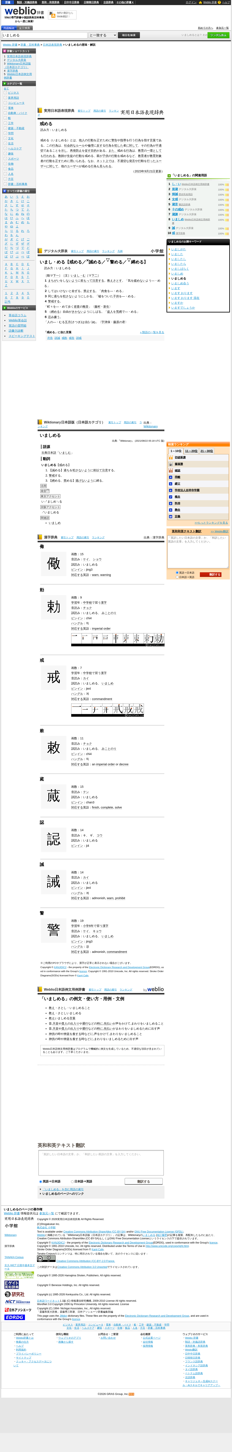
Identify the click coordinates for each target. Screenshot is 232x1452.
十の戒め (178, 209)
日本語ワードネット (48, 1300)
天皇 (56, 1023)
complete (107, 807)
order (107, 628)
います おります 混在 (185, 298)
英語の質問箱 (17, 325)
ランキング (108, 251)
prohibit (120, 898)
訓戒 (79, 338)
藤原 (116, 322)
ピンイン (77, 569)
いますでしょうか (183, 307)
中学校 (87, 602)
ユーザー (73, 166)
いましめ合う (180, 283)
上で (108, 161)
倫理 (91, 145)
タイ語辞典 (191, 1369)
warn (95, 575)
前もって (86, 280)
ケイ (86, 559)
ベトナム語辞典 (194, 1373)
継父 (177, 483)
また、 (112, 150)
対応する (77, 575)
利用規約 (21, 1349)
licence (83, 971)
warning (105, 575)
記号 (8, 302)
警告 (114, 140)
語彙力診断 (16, 330)
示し (64, 150)
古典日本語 (48, 452)
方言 (11, 179)
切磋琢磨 (180, 457)
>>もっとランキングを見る (211, 522)
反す (99, 145)
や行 (138, 161)
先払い (108, 1023)
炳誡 (175, 194)
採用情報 (148, 1345)
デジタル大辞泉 (56, 251)
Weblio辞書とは (25, 1337)
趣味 (11, 153)
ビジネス (13, 92)
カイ (86, 678)
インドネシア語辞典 (196, 1365)
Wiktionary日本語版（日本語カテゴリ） (74, 422)
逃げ (78, 480)
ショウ (97, 559)
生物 (11, 163)
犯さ (75, 470)
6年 (91, 925)
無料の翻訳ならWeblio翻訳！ (65, 14)
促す (88, 150)
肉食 (104, 291)
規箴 (175, 189)
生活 (11, 143)
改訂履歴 (162, 1235)
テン (86, 792)
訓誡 (57, 338)
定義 (177, 516)
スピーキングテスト (22, 336)
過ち (57, 296)
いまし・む (78, 275)
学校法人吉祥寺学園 (187, 490)
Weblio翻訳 (191, 1349)
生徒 (70, 156)
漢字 (104, 602)
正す (99, 140)
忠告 (50, 338)
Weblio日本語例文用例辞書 (64, 989)
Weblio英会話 (18, 320)
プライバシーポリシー (28, 1353)
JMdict (63, 1315)
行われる (49, 156)
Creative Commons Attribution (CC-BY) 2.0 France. (85, 1261)
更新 (158, 171)
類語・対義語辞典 (27, 2)
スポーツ (13, 158)
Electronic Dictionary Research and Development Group (119, 967)
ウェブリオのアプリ (69, 1337)
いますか (177, 302)
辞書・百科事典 (30, 44)
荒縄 (119, 311)
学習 (74, 602)
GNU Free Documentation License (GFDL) (158, 1231)
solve (118, 807)
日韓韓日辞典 (91, 2)
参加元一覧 (222, 27)
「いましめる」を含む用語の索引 (63, 1189)
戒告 (71, 338)
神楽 (67, 1034)
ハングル (77, 623)
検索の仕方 (22, 1341)
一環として (154, 150)
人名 (11, 173)
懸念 (177, 509)
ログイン (191, 2)
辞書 (7, 2)
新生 (106, 306)
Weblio (41, 1235)
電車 (11, 108)
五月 (68, 322)
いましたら (178, 264)
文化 (11, 138)
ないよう (72, 280)
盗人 (110, 311)
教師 (61, 156)
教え (52, 1008)
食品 (11, 168)
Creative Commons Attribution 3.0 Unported (82, 1267)
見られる (105, 166)
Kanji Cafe (83, 975)
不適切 (121, 161)
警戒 (52, 475)
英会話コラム (17, 315)
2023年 (139, 171)
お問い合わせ (108, 1337)
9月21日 (149, 171)
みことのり (109, 613)
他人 (82, 140)
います (175, 288)
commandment (102, 699)
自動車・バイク (17, 113)
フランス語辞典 (194, 1361)
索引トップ (84, 110)
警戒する (54, 301)
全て (6, 88)
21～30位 (207, 451)
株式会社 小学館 (46, 1227)
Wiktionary (150, 426)
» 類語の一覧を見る (152, 332)
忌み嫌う (54, 317)
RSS (131, 1394)
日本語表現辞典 (52, 44)
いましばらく (180, 268)
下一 (56, 275)
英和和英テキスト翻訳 (61, 1145)
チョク (87, 608)
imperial (97, 628)
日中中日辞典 (71, 2)
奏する (76, 1034)
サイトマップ (23, 1357)
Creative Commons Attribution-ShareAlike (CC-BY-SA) (94, 1231)
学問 (11, 133)
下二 (94, 275)
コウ (99, 835)
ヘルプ (226, 2)
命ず (75, 291)
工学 (11, 123)
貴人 (64, 1023)
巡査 (77, 306)
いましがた (178, 249)
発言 (132, 161)
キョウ (97, 931)
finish (95, 807)
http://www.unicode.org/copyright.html (167, 1246)
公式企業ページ (152, 1337)
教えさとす (114, 280)
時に (100, 1023)
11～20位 (191, 451)
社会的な (70, 145)
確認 (177, 470)
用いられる (77, 161)
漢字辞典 (50, 537)
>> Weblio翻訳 (219, 531)
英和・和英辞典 (50, 2)
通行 (85, 1023)
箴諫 (175, 214)
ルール (80, 145)
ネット (101, 161)
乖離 (177, 477)
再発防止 (76, 150)
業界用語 (13, 97)
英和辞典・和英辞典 (196, 1345)
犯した (118, 145)
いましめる (149, 1235)
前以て (97, 470)
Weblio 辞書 (210, 2)
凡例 (120, 251)
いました (177, 254)
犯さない (69, 296)
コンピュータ (16, 102)
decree (123, 764)
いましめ (55, 523)
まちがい (54, 280)
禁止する (89, 291)
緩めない (140, 280)
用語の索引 (99, 110)
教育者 (142, 156)
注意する (98, 280)
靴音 (86, 306)
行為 (138, 140)
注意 (105, 470)
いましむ (65, 452)
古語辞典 (108, 2)
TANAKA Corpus (13, 1257)
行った (151, 161)
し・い (176, 184)
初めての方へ (205, 27)
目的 (94, 150)
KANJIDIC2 (60, 967)
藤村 (97, 306)
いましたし (178, 259)
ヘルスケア (15, 148)
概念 (177, 496)
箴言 (175, 204)
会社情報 (148, 1341)
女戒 (175, 199)
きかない (77, 311)
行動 (91, 140)
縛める (55, 311)
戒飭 (64, 338)
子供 (105, 156)
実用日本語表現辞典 (59, 110)
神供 (52, 1034)
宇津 (104, 322)
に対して (132, 145)
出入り (74, 1023)
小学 (86, 925)
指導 (123, 140)
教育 (141, 150)
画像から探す (66, 1341)
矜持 (177, 503)
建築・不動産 (16, 128)
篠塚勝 (179, 464)
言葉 (153, 140)
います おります (182, 293)
